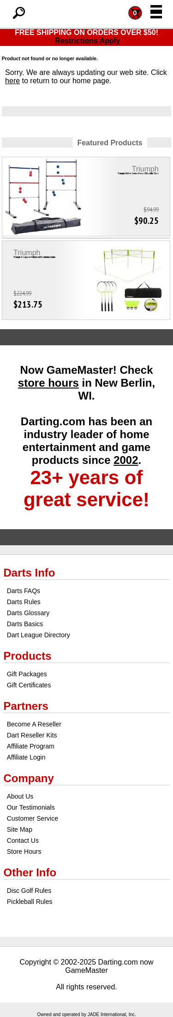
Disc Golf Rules (29, 890)
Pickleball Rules (30, 901)
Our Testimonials (31, 807)
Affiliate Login (26, 757)
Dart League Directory (38, 635)
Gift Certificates (29, 685)
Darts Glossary (28, 613)
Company (29, 778)
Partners (26, 706)
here (12, 81)
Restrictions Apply (87, 41)
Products (28, 656)
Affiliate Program (30, 746)
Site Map (19, 829)
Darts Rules (24, 602)
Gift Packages (27, 674)
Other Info (30, 872)
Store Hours (24, 851)
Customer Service (32, 818)
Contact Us (23, 840)
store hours (48, 383)
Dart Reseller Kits (32, 735)
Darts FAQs (23, 590)
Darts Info (29, 572)
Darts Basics (25, 624)
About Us (20, 796)
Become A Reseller (34, 724)
